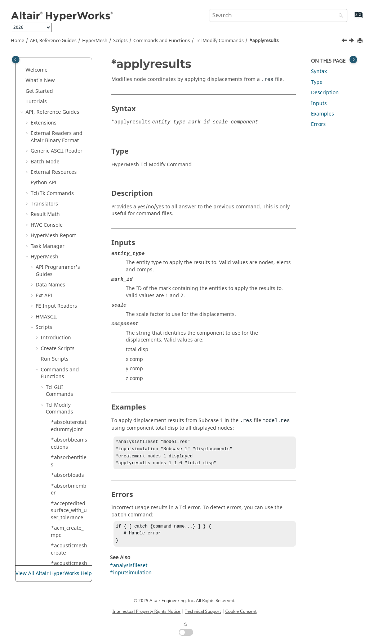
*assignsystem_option (69, 332)
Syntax (319, 71)
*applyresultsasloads (69, 163)
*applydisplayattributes (69, 135)
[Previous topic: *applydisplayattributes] (345, 41)
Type (317, 82)
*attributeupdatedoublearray (68, 463)
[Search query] (278, 15)
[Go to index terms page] (350, 18)
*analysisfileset (128, 570)
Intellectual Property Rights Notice (146, 611)
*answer (61, 75)
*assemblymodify (69, 216)
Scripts (120, 40)
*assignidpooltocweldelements (69, 283)
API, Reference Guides (53, 40)
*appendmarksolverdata (69, 100)
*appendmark (68, 86)
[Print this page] (361, 41)
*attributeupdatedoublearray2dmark (68, 544)
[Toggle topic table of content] (353, 59)
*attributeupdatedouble (68, 442)
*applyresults (264, 40)
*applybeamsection (68, 117)
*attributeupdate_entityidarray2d (68, 396)
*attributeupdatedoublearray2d (68, 488)
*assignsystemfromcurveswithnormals (69, 354)
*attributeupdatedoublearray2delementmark (69, 516)
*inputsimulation (131, 578)
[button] (48, 58)
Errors (318, 124)
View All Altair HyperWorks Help (53, 573)
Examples (322, 114)
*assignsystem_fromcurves (69, 315)
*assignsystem (69, 301)
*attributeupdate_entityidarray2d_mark (68, 421)
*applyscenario (68, 181)
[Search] (339, 16)
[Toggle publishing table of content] (15, 59)
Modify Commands (220, 40)
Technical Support (203, 611)
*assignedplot (68, 266)
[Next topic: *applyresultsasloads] (352, 41)
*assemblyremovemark (68, 251)
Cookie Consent (241, 611)
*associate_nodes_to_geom (68, 375)
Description (325, 92)
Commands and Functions (161, 40)
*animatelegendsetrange (69, 61)
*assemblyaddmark (68, 198)
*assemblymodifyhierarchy (69, 234)
